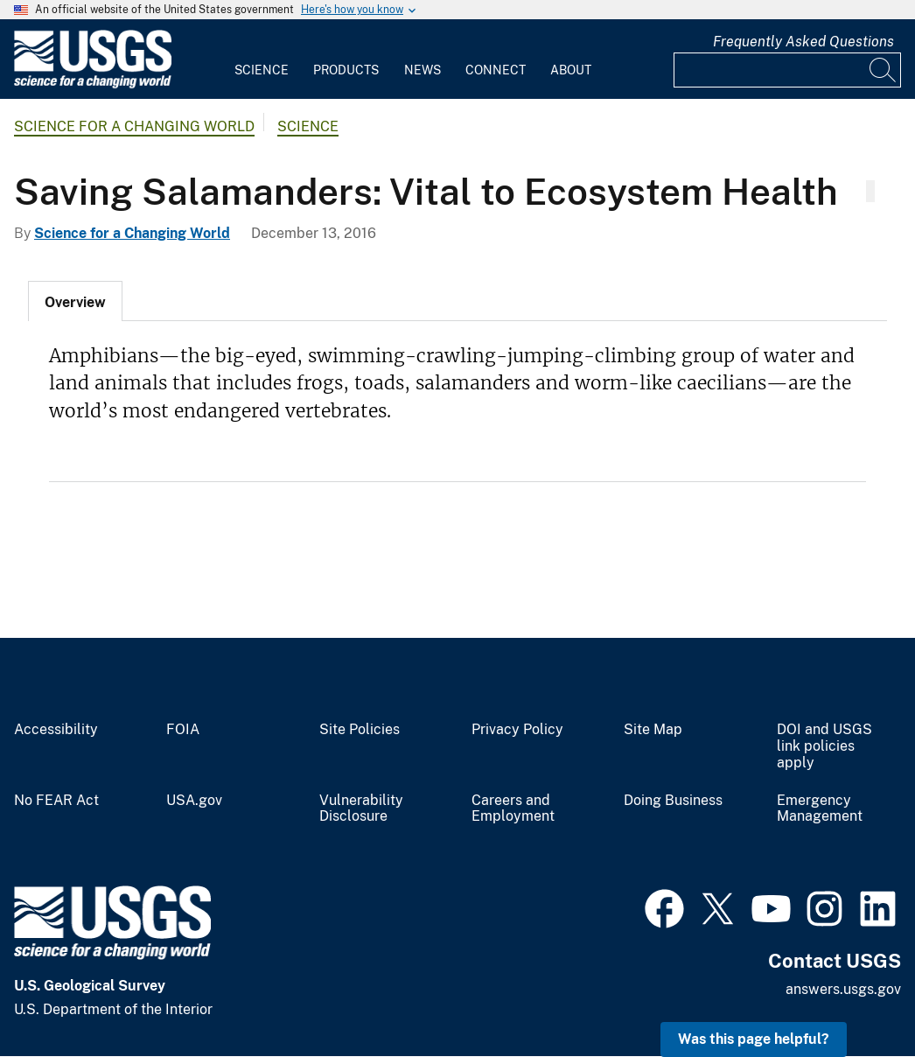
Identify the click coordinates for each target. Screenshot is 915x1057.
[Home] (92, 84)
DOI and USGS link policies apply (824, 746)
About (570, 70)
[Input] (787, 70)
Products (346, 70)
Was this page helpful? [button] (753, 1039)
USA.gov (194, 800)
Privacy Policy (517, 730)
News (422, 70)
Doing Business (673, 800)
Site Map (653, 730)
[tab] (75, 301)
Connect (495, 70)
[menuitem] (261, 59)
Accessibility (56, 730)
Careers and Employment (513, 809)
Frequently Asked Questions (803, 41)
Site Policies (359, 730)
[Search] (883, 70)
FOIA (182, 730)
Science (261, 70)
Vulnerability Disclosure (361, 809)
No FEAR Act (56, 800)
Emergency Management (820, 809)
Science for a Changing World (134, 126)
